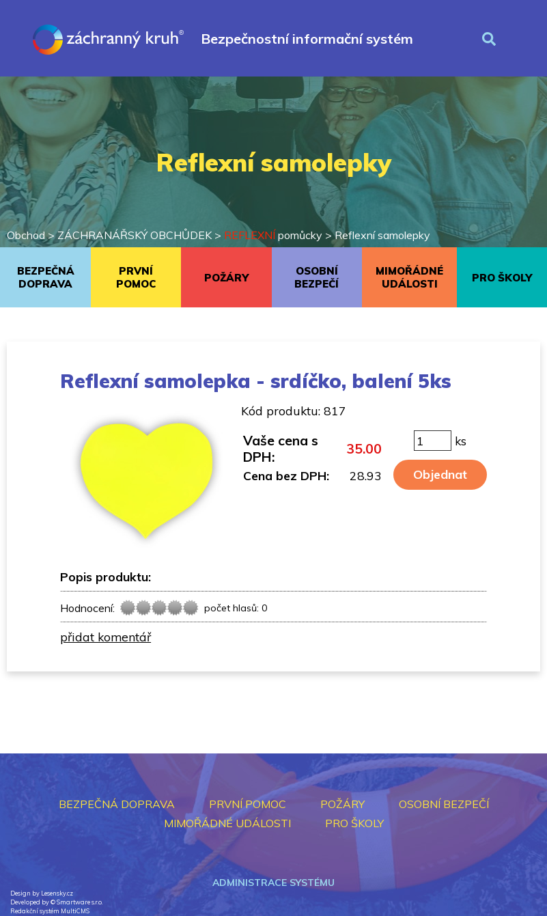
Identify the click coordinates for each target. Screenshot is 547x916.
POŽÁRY (226, 277)
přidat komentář (105, 636)
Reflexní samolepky (382, 235)
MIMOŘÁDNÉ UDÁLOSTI (409, 277)
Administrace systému (273, 882)
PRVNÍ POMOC (136, 277)
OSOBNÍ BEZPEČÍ (316, 277)
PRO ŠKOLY (502, 277)
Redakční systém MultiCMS (49, 911)
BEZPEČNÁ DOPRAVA (45, 277)
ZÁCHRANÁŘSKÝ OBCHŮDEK (134, 235)
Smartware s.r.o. (79, 902)
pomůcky (273, 235)
